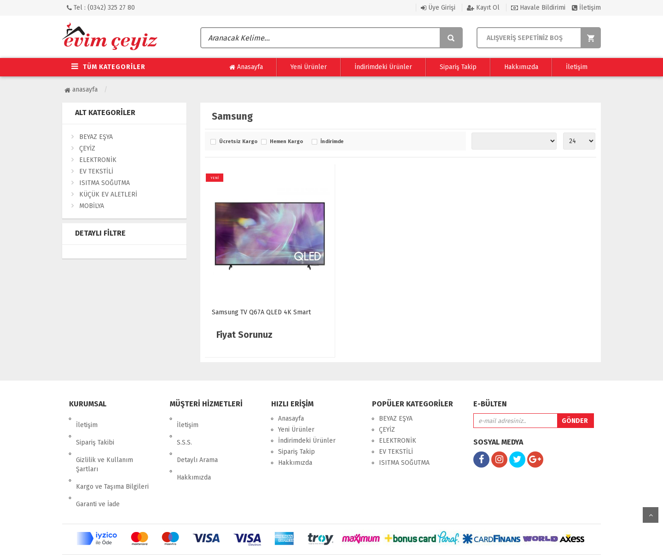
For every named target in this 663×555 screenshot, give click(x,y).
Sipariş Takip (458, 67)
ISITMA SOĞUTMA (104, 183)
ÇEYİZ (87, 148)
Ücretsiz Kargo (237, 142)
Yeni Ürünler (309, 67)
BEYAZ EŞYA (96, 137)
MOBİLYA (91, 206)
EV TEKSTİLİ (96, 171)
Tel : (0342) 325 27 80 (101, 8)
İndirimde (331, 142)
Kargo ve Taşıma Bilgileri (112, 461)
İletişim (586, 8)
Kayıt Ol (483, 8)
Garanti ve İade (98, 472)
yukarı (650, 515)
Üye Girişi (438, 8)
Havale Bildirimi (538, 8)
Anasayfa (246, 67)
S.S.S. (184, 430)
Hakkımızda (521, 67)
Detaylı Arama (197, 441)
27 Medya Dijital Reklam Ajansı (363, 541)
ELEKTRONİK (97, 160)
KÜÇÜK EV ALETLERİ (108, 194)
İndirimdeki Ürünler (383, 67)
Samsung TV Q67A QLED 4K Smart (261, 312)
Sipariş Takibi (95, 430)
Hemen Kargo (286, 142)
